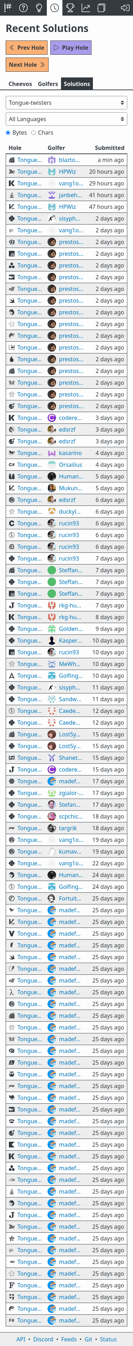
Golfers (48, 84)
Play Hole (71, 48)
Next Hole (27, 65)
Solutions (77, 84)
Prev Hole (26, 48)
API (20, 1339)
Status (108, 1339)
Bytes (16, 132)
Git (88, 1339)
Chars (42, 132)
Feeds (69, 1339)
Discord (43, 1339)
